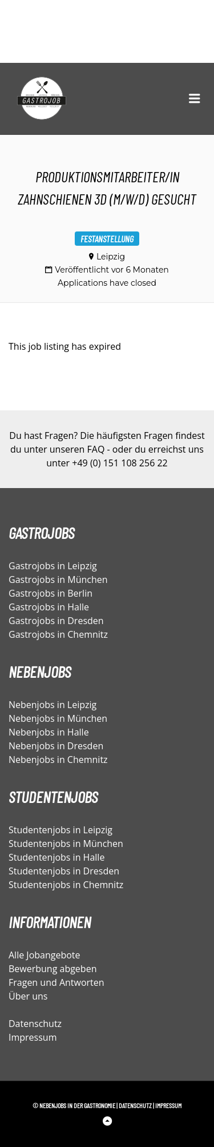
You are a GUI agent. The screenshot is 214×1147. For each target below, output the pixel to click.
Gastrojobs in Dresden (56, 620)
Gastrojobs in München (58, 579)
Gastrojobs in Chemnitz (58, 634)
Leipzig (110, 256)
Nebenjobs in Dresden (56, 746)
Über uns (28, 996)
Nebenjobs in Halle (49, 732)
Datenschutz (35, 1023)
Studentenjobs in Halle (56, 857)
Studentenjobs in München (66, 843)
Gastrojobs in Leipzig (53, 565)
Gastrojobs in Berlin (50, 593)
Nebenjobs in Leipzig (52, 704)
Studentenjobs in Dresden (64, 871)
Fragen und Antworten (56, 982)
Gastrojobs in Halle (49, 607)
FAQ (96, 449)
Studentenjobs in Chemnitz (66, 884)
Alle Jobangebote (44, 955)
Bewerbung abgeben (52, 968)
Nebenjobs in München (58, 718)
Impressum (32, 1037)
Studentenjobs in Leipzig (60, 830)
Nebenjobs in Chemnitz (58, 759)
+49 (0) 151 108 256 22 (119, 463)
